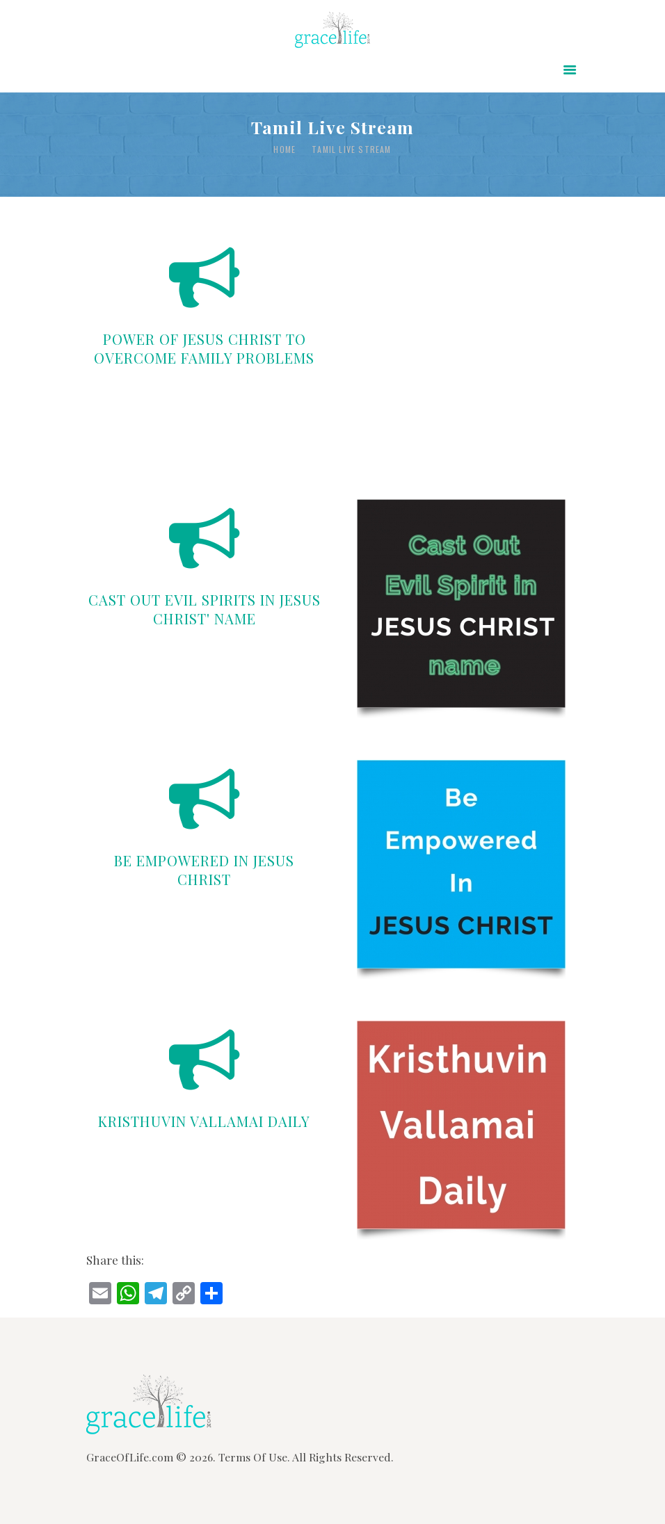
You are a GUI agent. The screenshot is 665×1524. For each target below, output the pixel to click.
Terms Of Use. (254, 1457)
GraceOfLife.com (129, 1457)
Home (284, 149)
